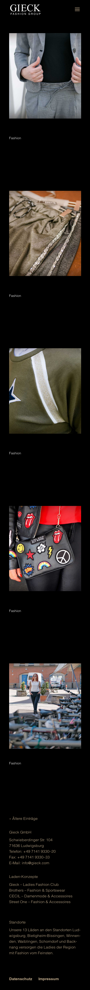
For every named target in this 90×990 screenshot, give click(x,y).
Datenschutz (20, 979)
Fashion (15, 138)
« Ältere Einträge (23, 818)
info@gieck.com (35, 862)
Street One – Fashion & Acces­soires (40, 901)
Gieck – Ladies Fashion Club (34, 884)
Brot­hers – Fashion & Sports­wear (37, 890)
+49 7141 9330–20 (39, 851)
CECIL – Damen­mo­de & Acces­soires (40, 896)
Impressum (48, 979)
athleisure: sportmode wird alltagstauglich (45, 758)
